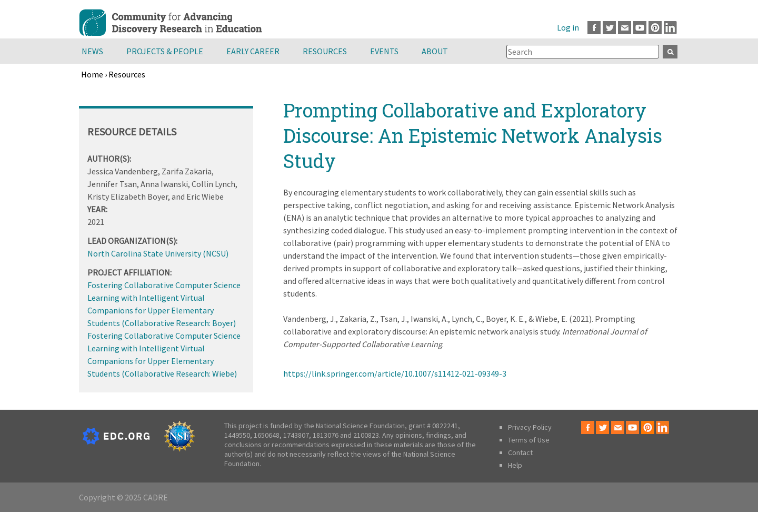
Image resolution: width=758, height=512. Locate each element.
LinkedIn (670, 27)
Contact (520, 452)
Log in (568, 27)
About (435, 51)
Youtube (639, 27)
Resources (325, 51)
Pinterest (655, 27)
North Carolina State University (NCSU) (157, 253)
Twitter (609, 27)
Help (515, 465)
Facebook (594, 27)
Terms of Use (529, 440)
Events (384, 51)
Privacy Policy (530, 427)
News (92, 51)
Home (92, 74)
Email (624, 27)
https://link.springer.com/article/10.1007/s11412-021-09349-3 (394, 373)
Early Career (253, 51)
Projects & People (164, 51)
